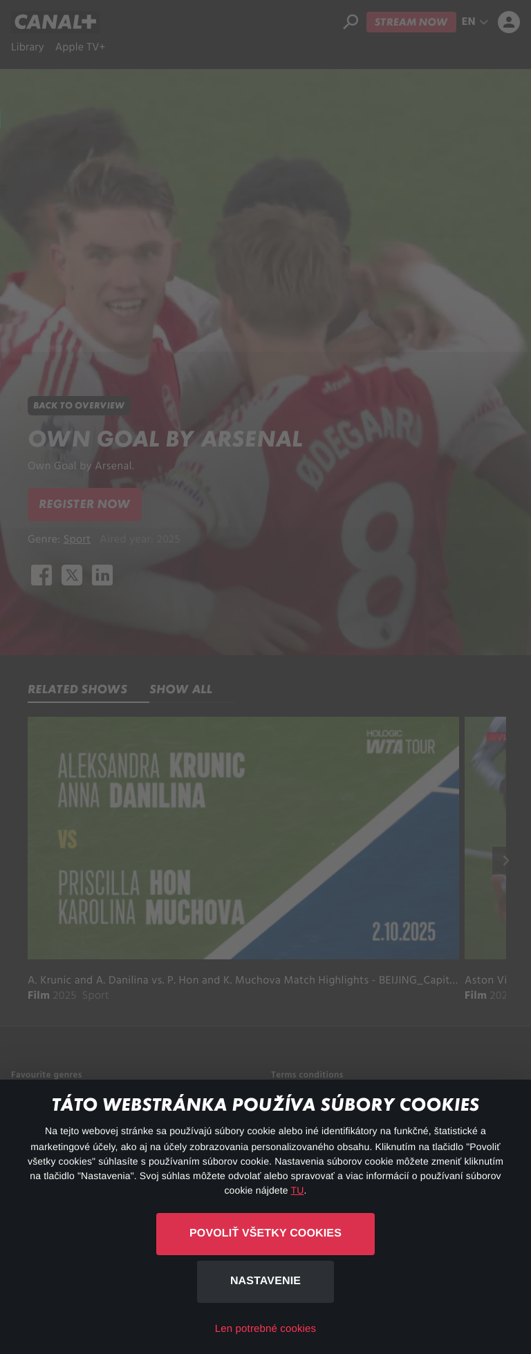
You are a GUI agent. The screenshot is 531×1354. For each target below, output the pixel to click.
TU (297, 1190)
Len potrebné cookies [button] (265, 1329)
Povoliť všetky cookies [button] (265, 1233)
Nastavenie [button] (265, 1281)
